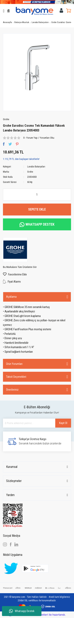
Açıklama (11, 296)
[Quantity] (37, 195)
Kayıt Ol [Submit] (63, 423)
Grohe (6, 119)
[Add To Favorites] (37, 274)
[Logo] (34, 11)
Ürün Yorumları (14, 363)
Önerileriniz (12, 389)
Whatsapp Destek (21, 611)
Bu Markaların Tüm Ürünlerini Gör (20, 267)
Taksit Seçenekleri (16, 376)
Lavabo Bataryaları (36, 166)
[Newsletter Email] (37, 423)
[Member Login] (61, 10)
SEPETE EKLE (37, 209)
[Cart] (68, 10)
